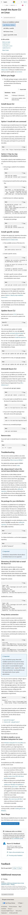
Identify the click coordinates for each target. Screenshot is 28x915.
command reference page (16, 333)
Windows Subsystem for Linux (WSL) (13, 742)
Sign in (25, 2)
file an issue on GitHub (16, 460)
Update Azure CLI (6, 47)
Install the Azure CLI (20, 337)
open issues (14, 786)
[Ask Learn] (22, 5)
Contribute (3, 908)
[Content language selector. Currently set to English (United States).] (8, 899)
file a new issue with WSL (15, 799)
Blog (20, 906)
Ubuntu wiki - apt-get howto (11, 722)
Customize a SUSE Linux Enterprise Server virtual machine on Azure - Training (12, 883)
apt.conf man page (9, 720)
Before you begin (6, 42)
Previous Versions (13, 906)
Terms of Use (19, 910)
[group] (14, 149)
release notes (4, 69)
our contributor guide (17, 838)
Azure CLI (13, 5)
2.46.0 (18, 465)
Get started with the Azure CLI (10, 823)
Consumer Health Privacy (7, 910)
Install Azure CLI (6, 44)
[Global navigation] (1, 2)
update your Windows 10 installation (13, 784)
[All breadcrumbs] (2, 5)
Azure (7, 5)
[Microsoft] (14, 2)
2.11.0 (14, 314)
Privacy (9, 908)
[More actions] (25, 5)
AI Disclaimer (4, 906)
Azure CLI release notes (12, 239)
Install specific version (7, 46)
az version (19, 72)
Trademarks (3, 913)
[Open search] (21, 2)
